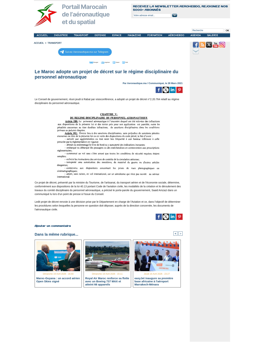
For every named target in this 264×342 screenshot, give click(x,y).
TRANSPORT (81, 35)
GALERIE (212, 35)
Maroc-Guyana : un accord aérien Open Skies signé (58, 280)
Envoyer (88, 61)
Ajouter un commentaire (52, 225)
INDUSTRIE (61, 35)
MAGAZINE (135, 35)
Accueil (38, 43)
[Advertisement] (111, 316)
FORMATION (155, 35)
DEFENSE (100, 35)
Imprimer (104, 61)
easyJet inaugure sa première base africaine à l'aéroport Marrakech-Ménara (154, 281)
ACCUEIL (42, 35)
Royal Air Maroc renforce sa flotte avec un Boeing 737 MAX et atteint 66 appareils (107, 281)
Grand (119, 61)
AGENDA (195, 35)
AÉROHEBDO (176, 35)
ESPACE (117, 35)
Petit (132, 61)
